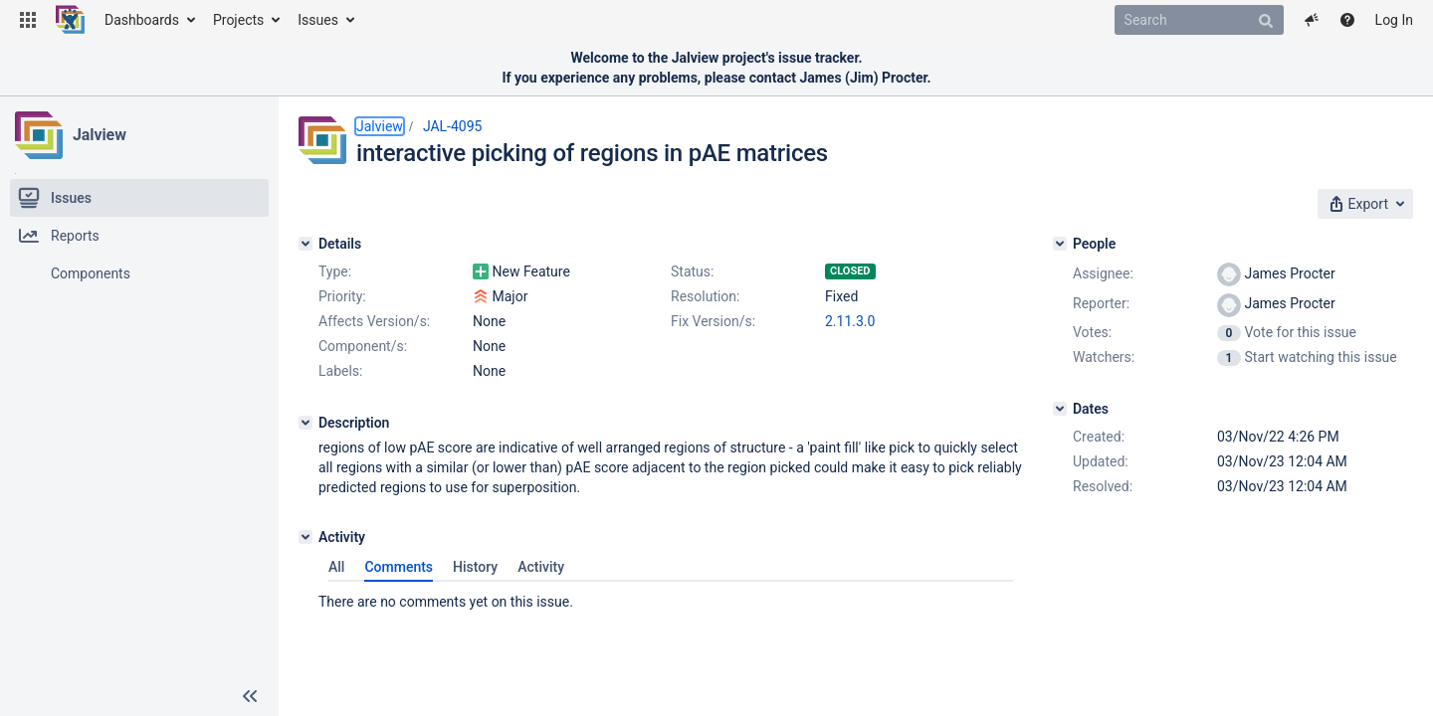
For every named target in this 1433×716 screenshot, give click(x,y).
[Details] (305, 244)
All (336, 567)
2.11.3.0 (850, 321)
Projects (238, 20)
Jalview (99, 134)
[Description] (305, 423)
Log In (1394, 20)
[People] (1060, 244)
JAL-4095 (453, 126)
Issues (318, 20)
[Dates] (1060, 409)
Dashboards (141, 20)
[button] (28, 20)
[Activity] (305, 537)
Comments (398, 567)
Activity (540, 567)
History (475, 567)
